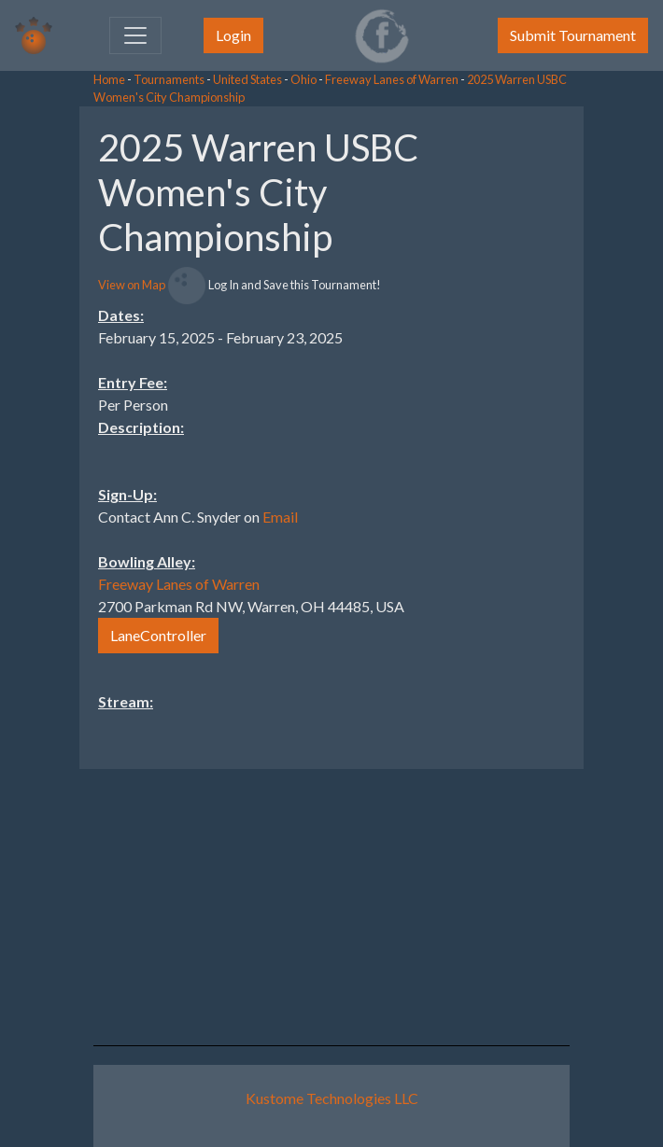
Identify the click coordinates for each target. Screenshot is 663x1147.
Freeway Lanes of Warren (391, 79)
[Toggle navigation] (135, 35)
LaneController (158, 635)
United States (247, 79)
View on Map (131, 284)
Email (280, 516)
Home (109, 79)
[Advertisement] (514, 386)
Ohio (303, 79)
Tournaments (169, 79)
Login (233, 35)
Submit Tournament (573, 35)
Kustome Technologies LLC (332, 1098)
